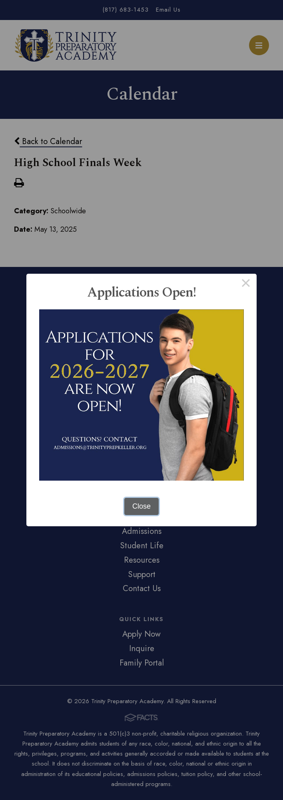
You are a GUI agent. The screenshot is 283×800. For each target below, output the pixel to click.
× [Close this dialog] (245, 284)
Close (141, 506)
